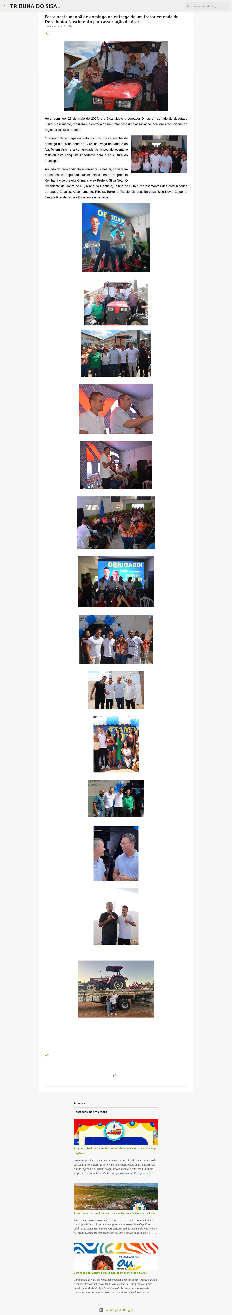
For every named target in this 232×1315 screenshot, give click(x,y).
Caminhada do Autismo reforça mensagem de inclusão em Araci (110, 1272)
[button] (47, 33)
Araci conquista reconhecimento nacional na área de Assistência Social (114, 1213)
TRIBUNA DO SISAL (35, 6)
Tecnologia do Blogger (116, 1310)
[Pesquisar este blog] (210, 6)
